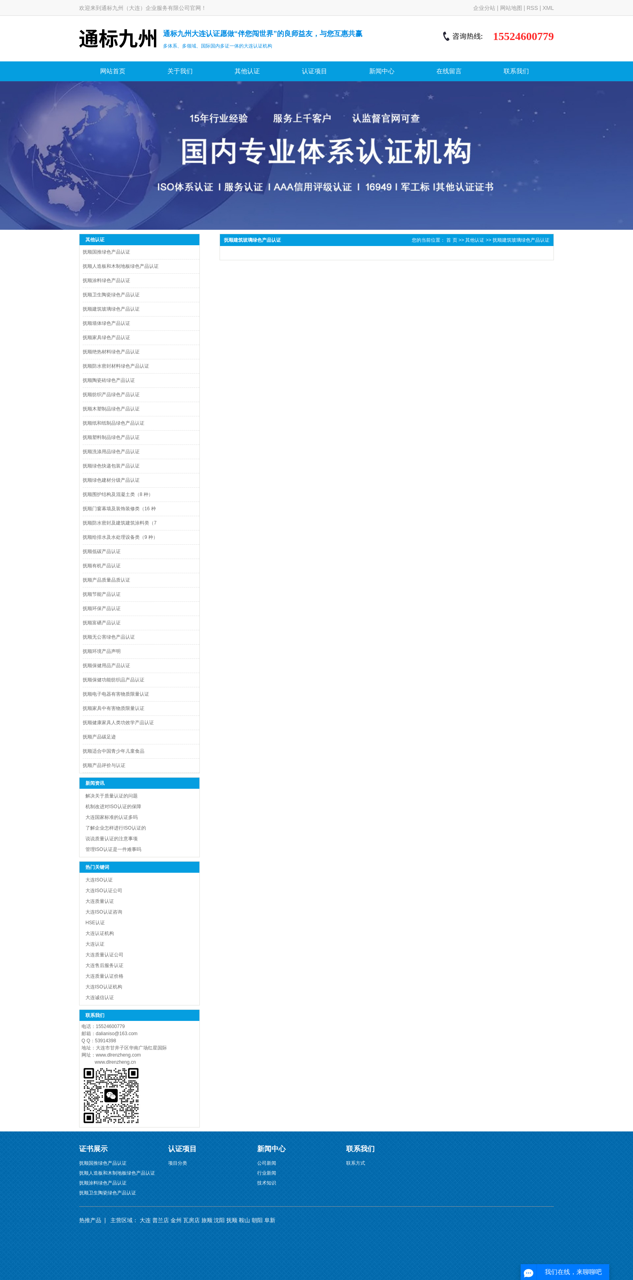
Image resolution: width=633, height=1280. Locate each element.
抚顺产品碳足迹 (99, 737)
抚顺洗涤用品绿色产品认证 (111, 451)
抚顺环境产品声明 (102, 651)
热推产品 (90, 1220)
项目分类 (177, 1163)
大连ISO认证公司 (103, 890)
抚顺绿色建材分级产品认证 (111, 480)
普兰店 (160, 1220)
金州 (176, 1220)
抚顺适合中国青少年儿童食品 (113, 751)
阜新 (269, 1220)
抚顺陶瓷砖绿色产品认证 (109, 380)
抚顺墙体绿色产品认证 (106, 323)
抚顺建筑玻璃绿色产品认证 (111, 309)
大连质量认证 (99, 901)
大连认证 (94, 944)
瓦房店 (191, 1220)
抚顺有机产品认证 (102, 565)
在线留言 (449, 71)
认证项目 (314, 71)
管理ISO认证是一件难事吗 (113, 849)
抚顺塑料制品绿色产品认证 (111, 437)
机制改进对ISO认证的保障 (113, 806)
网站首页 (112, 71)
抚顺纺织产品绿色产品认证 (111, 394)
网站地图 (511, 8)
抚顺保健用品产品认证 (106, 665)
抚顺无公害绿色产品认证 (109, 637)
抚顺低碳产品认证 (102, 551)
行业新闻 (266, 1173)
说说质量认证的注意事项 (111, 838)
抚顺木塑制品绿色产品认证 (111, 409)
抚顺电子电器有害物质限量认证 (116, 694)
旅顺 (206, 1220)
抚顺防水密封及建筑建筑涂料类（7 (120, 523)
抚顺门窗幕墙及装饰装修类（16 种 (119, 508)
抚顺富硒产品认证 (102, 623)
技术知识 (266, 1183)
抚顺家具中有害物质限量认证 (113, 708)
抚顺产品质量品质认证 (106, 580)
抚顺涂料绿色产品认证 (106, 280)
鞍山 (244, 1220)
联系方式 (355, 1163)
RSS (532, 8)
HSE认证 (95, 922)
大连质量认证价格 (104, 976)
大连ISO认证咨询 (103, 912)
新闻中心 (381, 71)
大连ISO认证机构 (103, 987)
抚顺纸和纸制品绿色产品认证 (113, 423)
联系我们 (516, 71)
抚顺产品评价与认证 (104, 765)
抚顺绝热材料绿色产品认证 (111, 352)
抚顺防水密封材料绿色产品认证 (116, 366)
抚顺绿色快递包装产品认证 (111, 466)
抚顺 (231, 1220)
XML (548, 8)
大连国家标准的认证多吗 (111, 817)
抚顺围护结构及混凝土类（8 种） (118, 494)
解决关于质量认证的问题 (111, 796)
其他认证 (247, 71)
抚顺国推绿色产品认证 (106, 252)
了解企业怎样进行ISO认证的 (115, 828)
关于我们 (180, 71)
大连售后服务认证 (104, 965)
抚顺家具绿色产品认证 (106, 337)
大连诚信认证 (99, 997)
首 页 (451, 240)
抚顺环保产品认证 (102, 608)
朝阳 (257, 1220)
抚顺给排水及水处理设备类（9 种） (120, 537)
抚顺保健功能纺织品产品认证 (113, 680)
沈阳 (219, 1220)
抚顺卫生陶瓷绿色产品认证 (111, 295)
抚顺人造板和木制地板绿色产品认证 (121, 266)
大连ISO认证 (99, 880)
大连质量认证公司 (104, 955)
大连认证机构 (99, 933)
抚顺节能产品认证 (102, 594)
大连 (145, 1220)
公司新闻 (266, 1163)
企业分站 (484, 8)
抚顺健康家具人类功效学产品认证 (118, 722)
